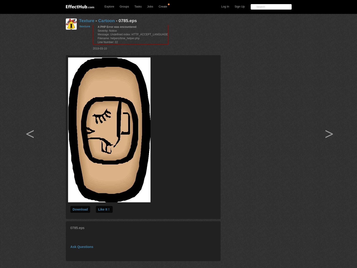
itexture (84, 26)
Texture (86, 20)
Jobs (150, 6)
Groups (124, 6)
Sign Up (240, 6)
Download (80, 209)
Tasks (138, 6)
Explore (109, 6)
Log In (225, 6)
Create (163, 6)
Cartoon (106, 20)
